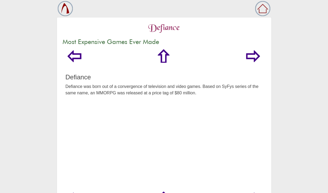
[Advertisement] (164, 151)
